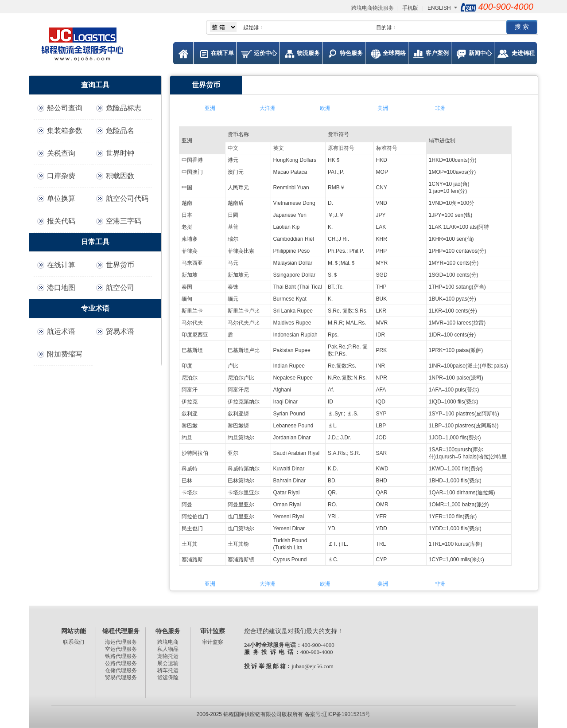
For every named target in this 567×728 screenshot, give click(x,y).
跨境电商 (168, 642)
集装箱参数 (64, 130)
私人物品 (168, 649)
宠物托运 (168, 656)
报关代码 (61, 221)
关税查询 (61, 153)
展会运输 (168, 663)
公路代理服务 (121, 663)
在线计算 (61, 265)
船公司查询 (64, 108)
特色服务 (351, 53)
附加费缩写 (64, 354)
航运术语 (61, 331)
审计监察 (212, 642)
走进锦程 (523, 53)
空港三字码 (123, 221)
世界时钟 (120, 153)
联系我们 (73, 642)
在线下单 (222, 53)
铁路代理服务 (121, 656)
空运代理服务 (121, 649)
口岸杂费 (61, 176)
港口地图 (61, 287)
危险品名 (120, 130)
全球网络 (394, 53)
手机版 (410, 8)
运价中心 (265, 53)
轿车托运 (168, 670)
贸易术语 (120, 331)
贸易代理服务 (121, 677)
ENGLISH (439, 8)
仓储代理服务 (121, 670)
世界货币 (120, 265)
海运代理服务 (121, 642)
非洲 (440, 108)
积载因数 (120, 176)
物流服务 (308, 53)
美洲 (382, 108)
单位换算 (61, 198)
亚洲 (210, 108)
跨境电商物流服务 (372, 8)
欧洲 (325, 108)
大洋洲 (268, 108)
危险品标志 (123, 108)
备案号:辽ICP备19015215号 (338, 714)
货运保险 (168, 677)
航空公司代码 (127, 198)
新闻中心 (480, 53)
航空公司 (120, 287)
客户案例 (437, 53)
